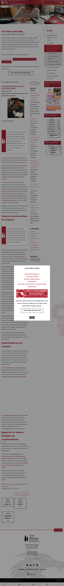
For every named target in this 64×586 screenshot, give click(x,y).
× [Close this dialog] (48, 267)
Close (32, 317)
